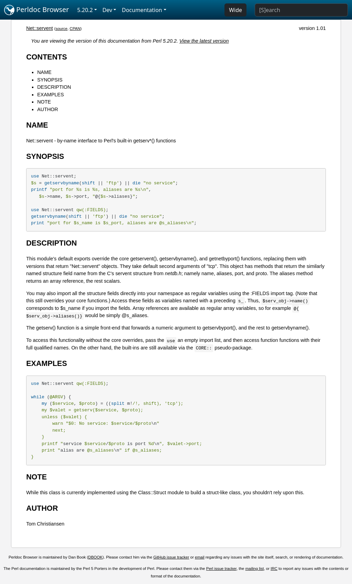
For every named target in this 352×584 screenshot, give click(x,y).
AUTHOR (47, 109)
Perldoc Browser (36, 10)
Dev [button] (107, 10)
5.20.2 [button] (85, 10)
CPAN (75, 28)
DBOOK (95, 557)
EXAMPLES (50, 94)
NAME (44, 72)
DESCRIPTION (54, 87)
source (62, 28)
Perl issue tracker (221, 568)
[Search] (301, 10)
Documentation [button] (142, 10)
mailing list (254, 568)
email (200, 557)
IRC (274, 568)
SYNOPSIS (50, 80)
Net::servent (39, 28)
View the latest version (204, 41)
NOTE (44, 102)
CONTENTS (46, 57)
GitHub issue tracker (171, 557)
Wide (235, 10)
